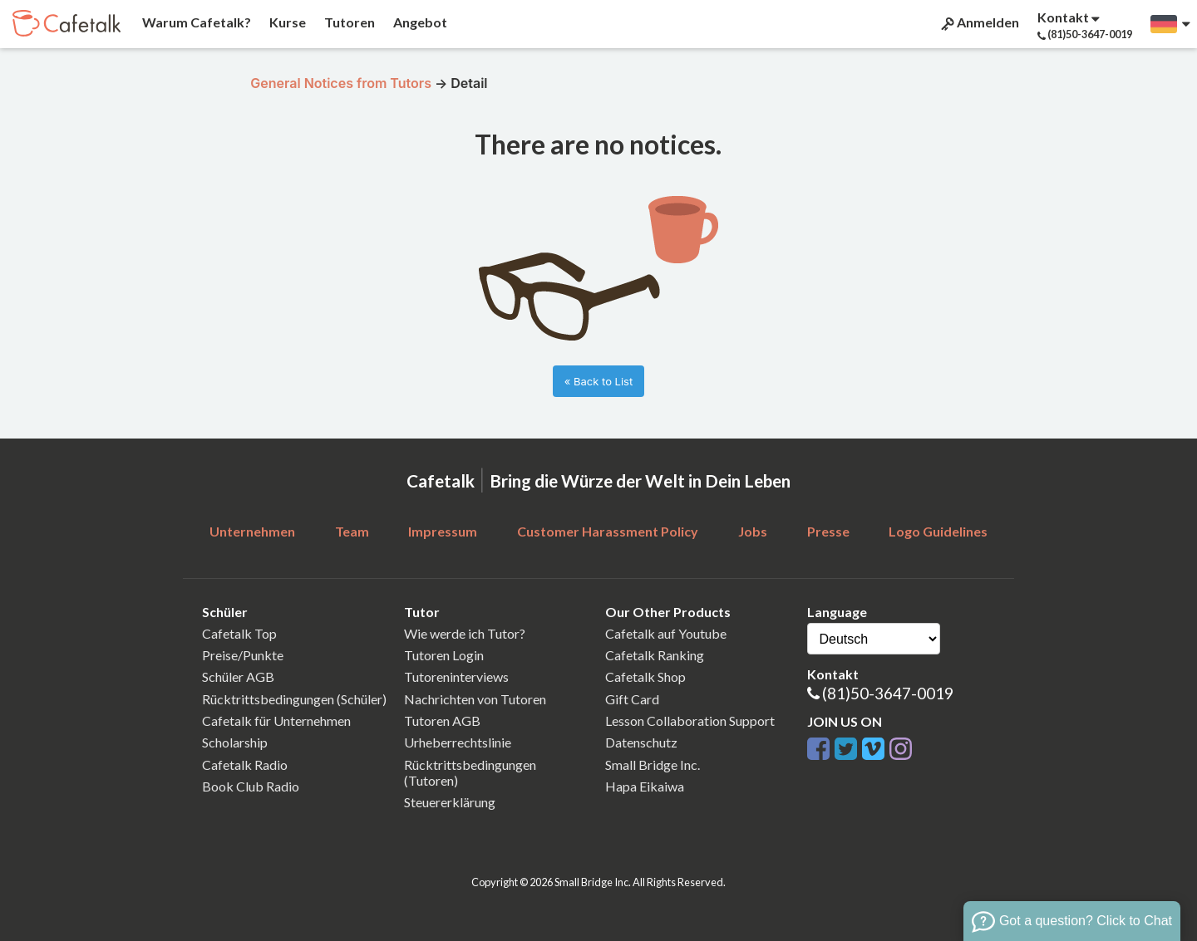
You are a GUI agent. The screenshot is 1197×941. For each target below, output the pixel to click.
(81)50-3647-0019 (887, 693)
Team (352, 531)
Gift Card (632, 699)
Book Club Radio (250, 786)
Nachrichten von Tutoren (475, 699)
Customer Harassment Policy (607, 531)
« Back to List (598, 381)
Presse (828, 531)
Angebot (419, 22)
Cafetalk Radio (245, 764)
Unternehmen (252, 531)
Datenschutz (641, 742)
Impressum (442, 531)
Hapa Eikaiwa (644, 786)
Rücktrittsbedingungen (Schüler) (294, 699)
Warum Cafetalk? (195, 22)
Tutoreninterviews (456, 676)
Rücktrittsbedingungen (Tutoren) (470, 772)
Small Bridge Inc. (652, 764)
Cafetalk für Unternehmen (276, 720)
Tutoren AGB (442, 720)
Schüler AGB (238, 676)
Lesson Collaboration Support (690, 720)
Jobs (752, 531)
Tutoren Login (444, 655)
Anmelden (978, 22)
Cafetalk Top (239, 633)
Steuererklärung (449, 802)
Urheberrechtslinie (457, 742)
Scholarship (235, 742)
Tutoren (348, 22)
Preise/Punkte (242, 655)
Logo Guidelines (938, 531)
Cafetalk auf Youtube (666, 633)
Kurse (286, 22)
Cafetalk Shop (645, 676)
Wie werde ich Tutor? (464, 633)
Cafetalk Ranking (654, 655)
